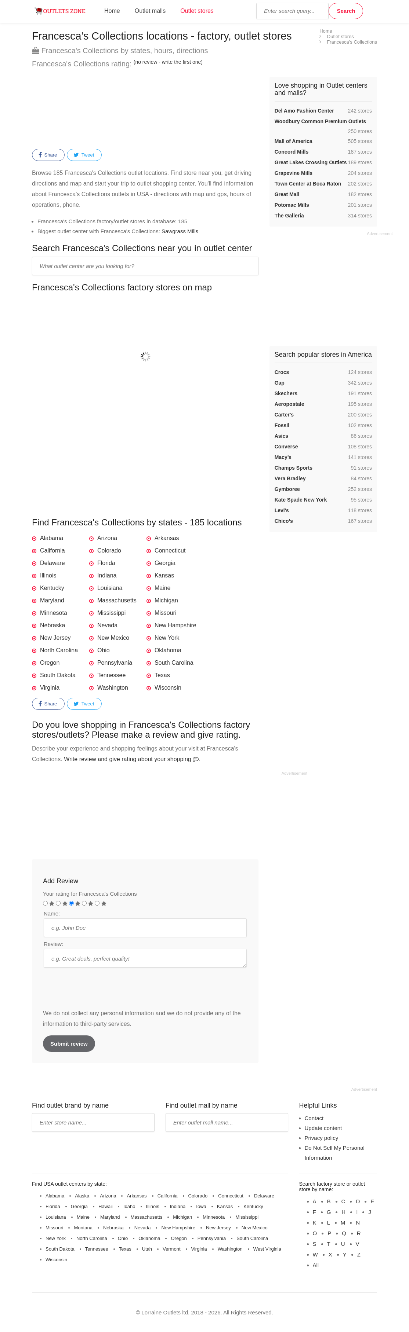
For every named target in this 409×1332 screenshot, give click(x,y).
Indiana (107, 575)
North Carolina (59, 650)
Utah (147, 1249)
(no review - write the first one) (168, 62)
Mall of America (293, 141)
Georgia (165, 563)
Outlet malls (150, 11)
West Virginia (267, 1249)
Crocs (282, 372)
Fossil (282, 425)
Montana (83, 1227)
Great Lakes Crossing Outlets (311, 162)
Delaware (52, 563)
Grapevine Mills (293, 173)
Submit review (69, 1044)
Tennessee (111, 675)
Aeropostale (289, 404)
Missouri (166, 613)
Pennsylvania (114, 663)
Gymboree (287, 489)
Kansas (164, 575)
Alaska (82, 1196)
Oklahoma (168, 650)
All (316, 1265)
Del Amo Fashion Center (304, 111)
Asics (281, 436)
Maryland (52, 600)
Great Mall (287, 194)
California (52, 550)
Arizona (107, 538)
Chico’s (284, 521)
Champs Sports (293, 468)
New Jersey (55, 638)
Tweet (83, 155)
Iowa (201, 1206)
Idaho (129, 1206)
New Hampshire (175, 625)
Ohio (103, 650)
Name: (52, 913)
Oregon (49, 663)
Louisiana (110, 588)
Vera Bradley (290, 478)
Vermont (171, 1249)
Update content (323, 1128)
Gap (280, 383)
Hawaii (105, 1206)
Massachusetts (117, 600)
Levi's (282, 510)
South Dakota (58, 675)
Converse (286, 446)
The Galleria (289, 216)
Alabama (51, 538)
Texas (162, 675)
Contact (314, 1118)
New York (167, 638)
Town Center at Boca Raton (308, 184)
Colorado (109, 550)
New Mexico (113, 638)
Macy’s (283, 457)
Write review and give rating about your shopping (131, 759)
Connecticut (170, 550)
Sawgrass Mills (180, 231)
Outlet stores (197, 11)
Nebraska (52, 625)
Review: (53, 944)
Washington (112, 688)
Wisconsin (168, 688)
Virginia (49, 688)
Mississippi (111, 613)
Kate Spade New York (301, 500)
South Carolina (174, 663)
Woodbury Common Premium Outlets (320, 121)
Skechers (286, 393)
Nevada (107, 625)
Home (112, 11)
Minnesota (53, 613)
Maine (163, 588)
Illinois (48, 575)
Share (48, 155)
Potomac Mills (292, 205)
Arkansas (167, 538)
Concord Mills (292, 152)
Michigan (166, 600)
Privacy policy (322, 1138)
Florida (106, 563)
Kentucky (52, 588)
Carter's (284, 415)
